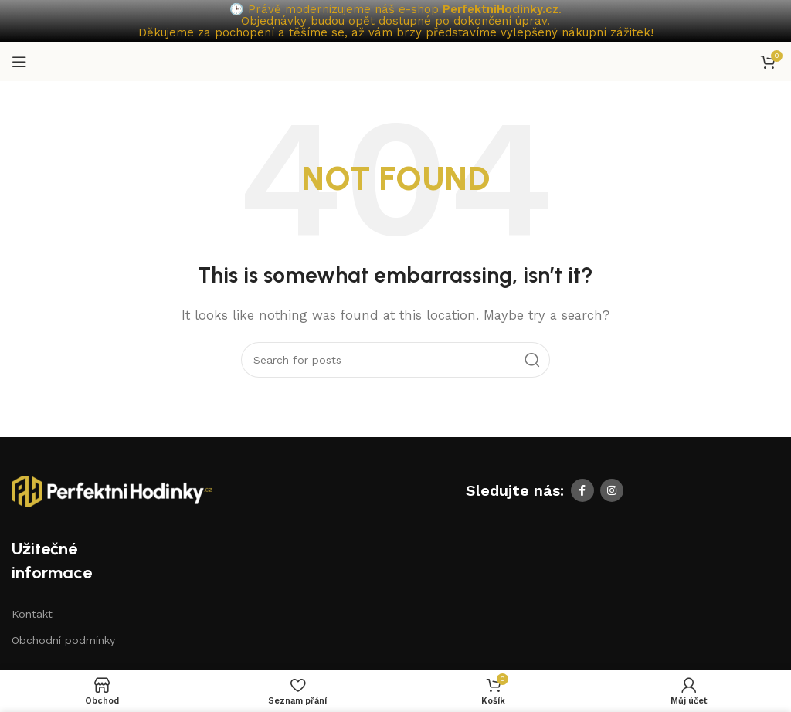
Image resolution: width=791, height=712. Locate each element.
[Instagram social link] (611, 488)
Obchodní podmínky (63, 638)
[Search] (395, 358)
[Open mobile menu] (19, 60)
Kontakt (32, 612)
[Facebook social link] (582, 488)
